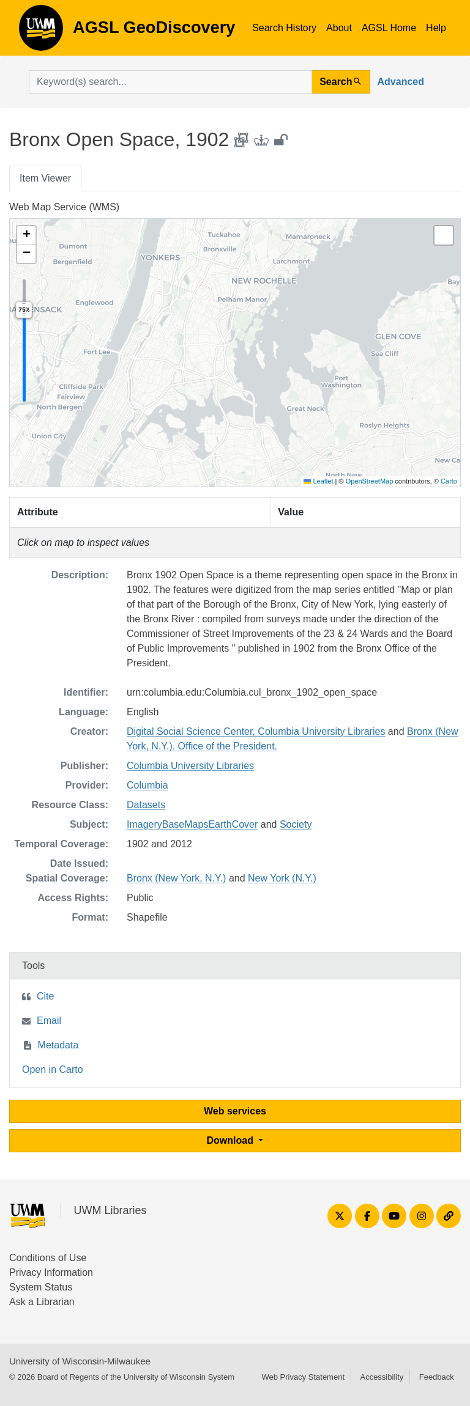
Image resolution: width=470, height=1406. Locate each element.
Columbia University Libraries (190, 765)
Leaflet (318, 481)
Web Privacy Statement (303, 1377)
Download (231, 1140)
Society (295, 824)
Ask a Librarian (42, 1302)
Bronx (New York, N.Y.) (176, 878)
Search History (284, 28)
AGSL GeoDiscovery (41, 31)
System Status (40, 1287)
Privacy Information (51, 1272)
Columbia (147, 785)
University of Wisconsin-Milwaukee (80, 1361)
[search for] (170, 82)
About (339, 28)
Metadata (58, 1045)
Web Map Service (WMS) (64, 207)
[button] (26, 235)
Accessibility (381, 1377)
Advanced (401, 81)
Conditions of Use (47, 1258)
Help (436, 28)
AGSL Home (389, 28)
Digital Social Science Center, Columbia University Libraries (256, 731)
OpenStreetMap (370, 481)
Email (49, 1020)
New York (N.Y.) (282, 878)
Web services (235, 1111)
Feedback (436, 1377)
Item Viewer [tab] (45, 178)
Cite (45, 996)
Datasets (146, 805)
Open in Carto (52, 1069)
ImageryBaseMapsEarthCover (192, 824)
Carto (449, 481)
